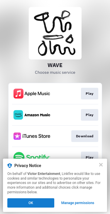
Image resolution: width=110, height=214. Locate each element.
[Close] (101, 164)
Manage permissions (77, 203)
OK (30, 203)
